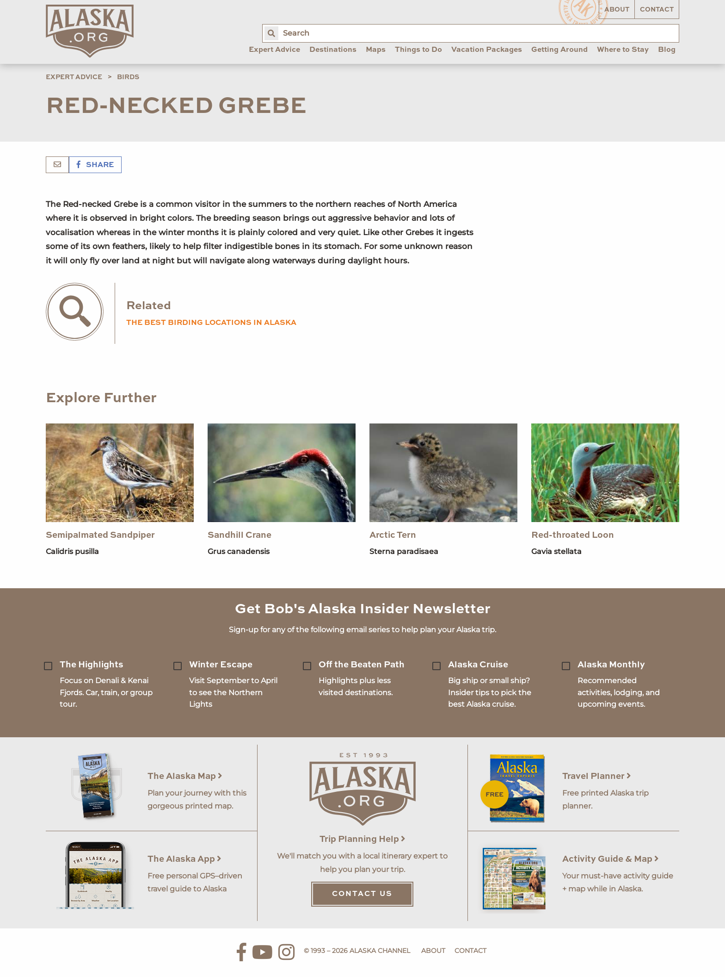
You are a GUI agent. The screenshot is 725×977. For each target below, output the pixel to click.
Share (95, 165)
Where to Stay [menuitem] (623, 50)
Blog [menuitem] (667, 50)
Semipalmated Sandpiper (100, 535)
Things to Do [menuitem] (418, 50)
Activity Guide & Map (610, 859)
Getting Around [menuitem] (559, 50)
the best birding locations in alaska (211, 323)
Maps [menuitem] (376, 50)
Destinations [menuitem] (332, 50)
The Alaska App (184, 859)
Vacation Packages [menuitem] (486, 50)
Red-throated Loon (572, 535)
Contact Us (362, 894)
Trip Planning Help (362, 839)
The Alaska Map (184, 776)
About (616, 9)
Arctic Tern (392, 535)
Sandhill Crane (239, 535)
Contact (657, 9)
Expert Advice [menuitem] (274, 50)
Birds (128, 77)
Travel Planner (596, 776)
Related (148, 306)
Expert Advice (74, 77)
